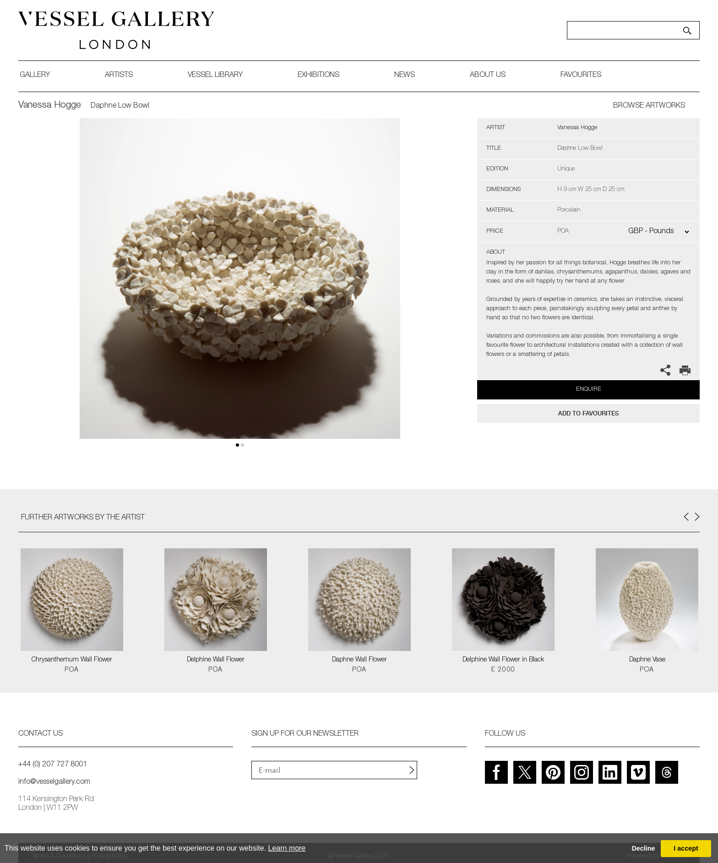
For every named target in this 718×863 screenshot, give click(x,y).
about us (488, 75)
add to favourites (588, 413)
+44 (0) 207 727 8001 (52, 765)
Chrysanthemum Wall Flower (72, 660)
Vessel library (215, 75)
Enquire (588, 390)
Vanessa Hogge (49, 105)
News (404, 75)
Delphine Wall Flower (216, 660)
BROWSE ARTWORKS (649, 106)
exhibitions (318, 75)
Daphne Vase (647, 660)
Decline (643, 848)
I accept (686, 848)
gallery (35, 75)
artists (119, 75)
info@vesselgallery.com (54, 782)
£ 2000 (503, 670)
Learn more (286, 848)
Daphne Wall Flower (359, 660)
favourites (580, 75)
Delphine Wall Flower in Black (503, 660)
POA (72, 670)
